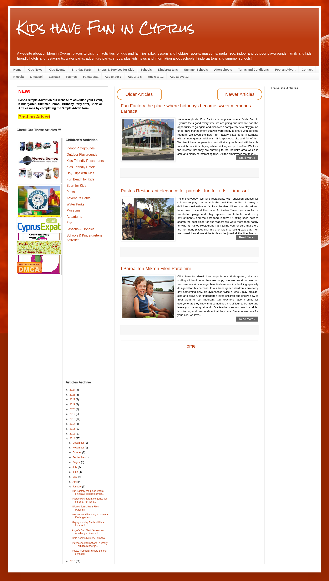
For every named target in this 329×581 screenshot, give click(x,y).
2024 (73, 389)
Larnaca (54, 76)
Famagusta (90, 76)
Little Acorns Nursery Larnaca (88, 538)
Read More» (247, 157)
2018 (73, 419)
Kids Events (57, 69)
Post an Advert (285, 69)
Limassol (36, 76)
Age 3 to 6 (135, 76)
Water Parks (75, 204)
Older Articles (139, 94)
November (78, 447)
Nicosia (18, 76)
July (75, 467)
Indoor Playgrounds (81, 148)
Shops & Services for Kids (116, 69)
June (75, 472)
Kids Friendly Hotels (81, 167)
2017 (73, 423)
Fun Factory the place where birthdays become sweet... (88, 492)
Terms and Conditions (253, 69)
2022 (73, 399)
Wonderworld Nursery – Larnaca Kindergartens (90, 516)
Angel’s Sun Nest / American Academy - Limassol (87, 532)
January (77, 486)
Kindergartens (168, 69)
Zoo (69, 223)
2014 (73, 438)
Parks (71, 192)
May (75, 476)
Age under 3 (113, 76)
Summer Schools (196, 69)
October (77, 452)
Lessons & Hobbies (81, 229)
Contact (307, 69)
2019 (73, 414)
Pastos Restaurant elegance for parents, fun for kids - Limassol (185, 190)
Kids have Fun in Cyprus (105, 28)
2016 (73, 428)
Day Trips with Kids (80, 173)
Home (17, 69)
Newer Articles (240, 94)
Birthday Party (82, 69)
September (78, 457)
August (76, 462)
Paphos (71, 76)
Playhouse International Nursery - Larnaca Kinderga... (89, 544)
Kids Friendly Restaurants (85, 161)
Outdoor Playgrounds (82, 154)
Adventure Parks (79, 198)
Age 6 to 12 (156, 76)
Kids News (35, 69)
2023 (73, 394)
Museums (74, 210)
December (78, 442)
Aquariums (74, 216)
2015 (73, 433)
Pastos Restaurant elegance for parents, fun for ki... (89, 500)
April (75, 481)
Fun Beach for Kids (80, 179)
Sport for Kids (76, 185)
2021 (73, 404)
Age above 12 (179, 76)
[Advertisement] (87, 311)
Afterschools (223, 69)
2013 (73, 561)
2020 (73, 409)
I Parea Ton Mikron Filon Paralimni (156, 268)
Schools (146, 69)
